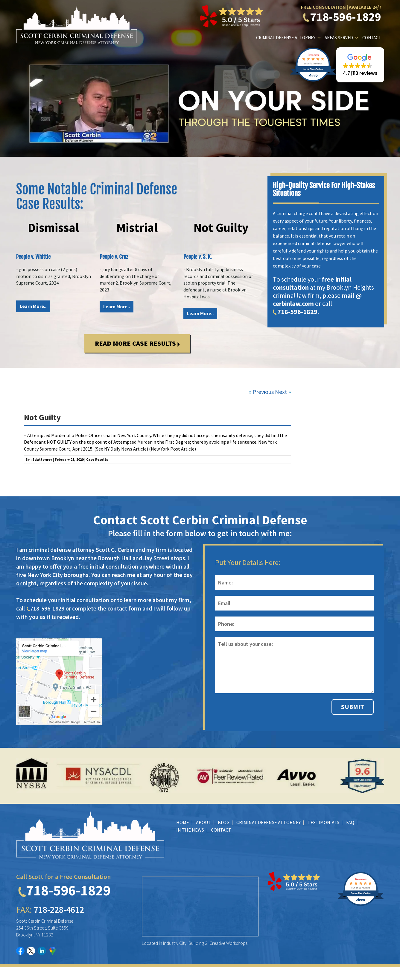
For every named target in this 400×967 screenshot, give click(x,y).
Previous (263, 391)
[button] (360, 64)
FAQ (350, 822)
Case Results (97, 459)
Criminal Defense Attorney (285, 37)
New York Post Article (172, 449)
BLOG (223, 822)
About (203, 822)
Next (281, 391)
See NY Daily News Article (121, 449)
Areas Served (339, 37)
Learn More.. (33, 306)
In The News (190, 830)
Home (182, 822)
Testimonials (323, 822)
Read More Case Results (137, 343)
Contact (371, 37)
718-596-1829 (342, 16)
